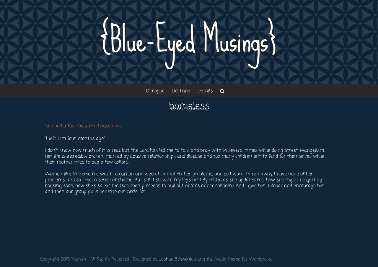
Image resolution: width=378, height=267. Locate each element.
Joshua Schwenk (175, 259)
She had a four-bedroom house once (83, 126)
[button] (222, 90)
